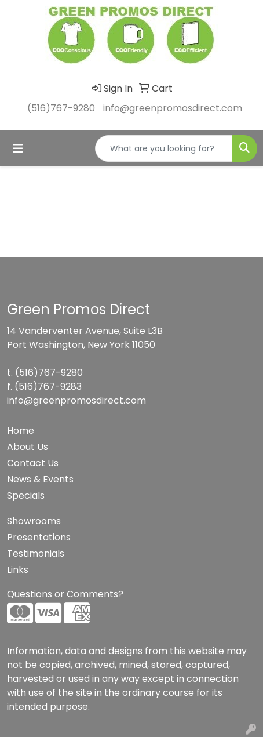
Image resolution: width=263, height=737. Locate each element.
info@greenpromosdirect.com (172, 108)
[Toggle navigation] (18, 148)
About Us (27, 446)
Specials (26, 495)
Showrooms (34, 521)
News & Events (40, 479)
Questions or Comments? (65, 594)
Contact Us (33, 463)
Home (20, 430)
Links (17, 569)
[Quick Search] (164, 148)
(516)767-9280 (61, 108)
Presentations (39, 537)
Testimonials (35, 553)
